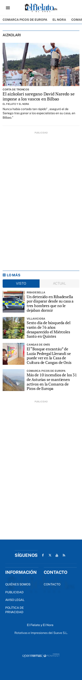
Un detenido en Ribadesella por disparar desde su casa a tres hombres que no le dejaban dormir (50, 303)
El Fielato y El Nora (16, 104)
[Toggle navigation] (8, 8)
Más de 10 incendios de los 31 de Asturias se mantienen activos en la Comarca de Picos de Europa (52, 382)
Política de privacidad (14, 610)
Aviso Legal (14, 600)
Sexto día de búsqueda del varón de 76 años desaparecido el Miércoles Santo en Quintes (48, 329)
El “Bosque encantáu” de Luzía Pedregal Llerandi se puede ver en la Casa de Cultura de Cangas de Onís (49, 356)
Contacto (52, 584)
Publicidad (14, 592)
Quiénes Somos (17, 584)
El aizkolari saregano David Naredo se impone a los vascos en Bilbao (39, 96)
